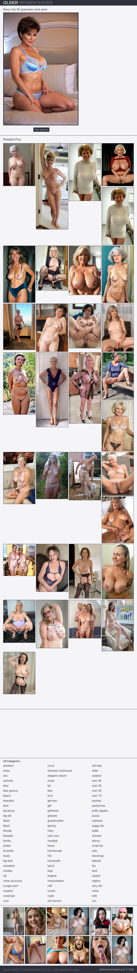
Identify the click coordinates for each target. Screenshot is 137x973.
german (52, 800)
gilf (49, 805)
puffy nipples (100, 810)
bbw (5, 785)
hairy (51, 830)
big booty (9, 810)
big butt (7, 860)
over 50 (96, 785)
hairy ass (53, 835)
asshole (8, 780)
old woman (54, 900)
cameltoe (9, 865)
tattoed (96, 860)
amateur (8, 765)
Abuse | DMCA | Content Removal (22, 969)
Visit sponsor (41, 129)
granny (52, 825)
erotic (51, 780)
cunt (6, 900)
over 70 (96, 795)
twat (94, 870)
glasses (52, 815)
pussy (95, 815)
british (7, 845)
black (6, 825)
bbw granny (10, 790)
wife (94, 895)
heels (51, 845)
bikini (6, 820)
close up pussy (12, 880)
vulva (95, 890)
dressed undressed (60, 770)
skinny (96, 840)
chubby (7, 870)
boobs (7, 840)
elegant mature (57, 775)
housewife (54, 860)
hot (50, 855)
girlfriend (53, 810)
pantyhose (98, 805)
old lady (97, 765)
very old (97, 885)
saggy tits (98, 825)
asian (6, 770)
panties (96, 800)
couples (8, 890)
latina (51, 865)
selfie (95, 830)
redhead (97, 820)
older (95, 770)
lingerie (52, 875)
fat (49, 785)
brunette (8, 850)
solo (94, 850)
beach (7, 795)
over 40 (96, 780)
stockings (98, 855)
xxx (94, 900)
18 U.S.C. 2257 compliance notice (60, 969)
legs (50, 870)
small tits (97, 845)
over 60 (96, 790)
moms (51, 890)
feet (50, 790)
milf (50, 885)
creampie (9, 895)
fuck (50, 795)
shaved (96, 835)
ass (5, 775)
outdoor (97, 775)
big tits (7, 815)
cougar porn (10, 885)
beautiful (8, 800)
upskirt (96, 875)
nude (51, 895)
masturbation (56, 880)
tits (93, 865)
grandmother (56, 820)
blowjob (8, 835)
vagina (96, 880)
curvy (51, 765)
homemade (55, 850)
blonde (7, 830)
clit (5, 875)
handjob (53, 840)
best (6, 805)
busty (6, 855)
